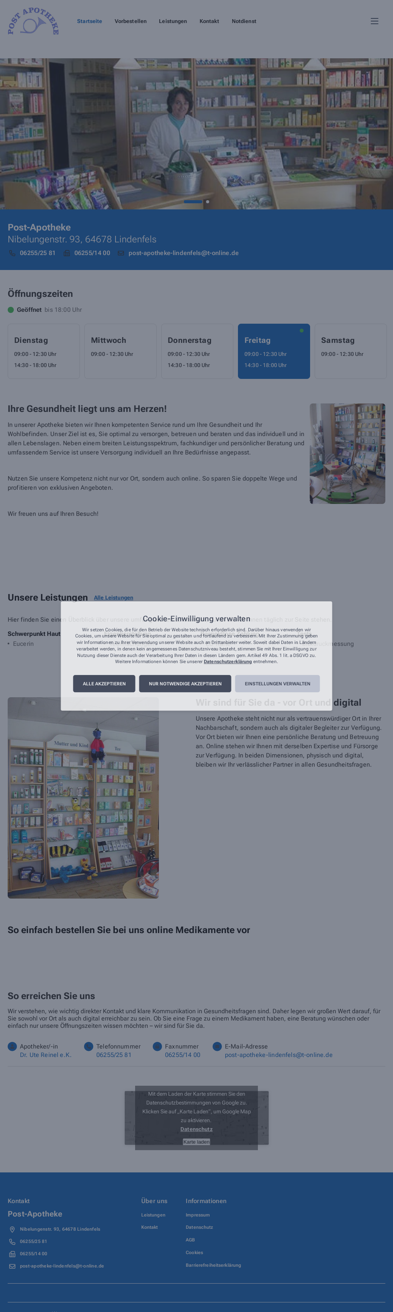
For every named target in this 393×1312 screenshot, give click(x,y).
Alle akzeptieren (104, 683)
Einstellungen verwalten (277, 683)
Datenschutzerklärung (228, 662)
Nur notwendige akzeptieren (185, 683)
